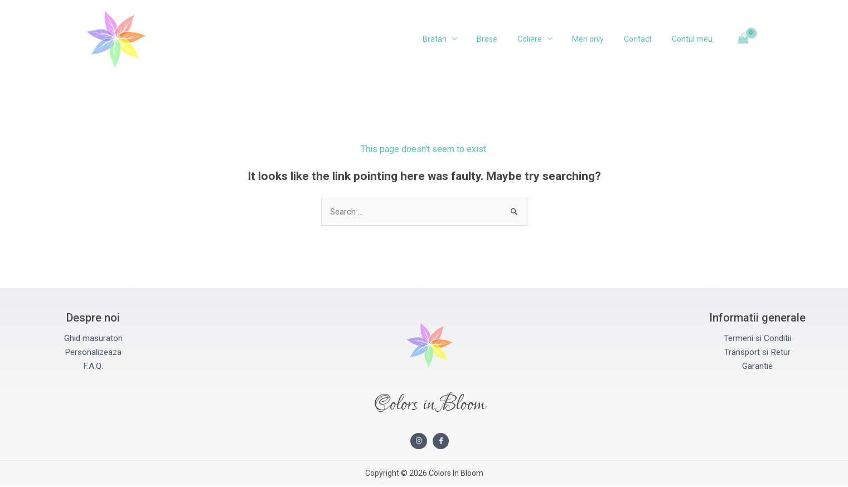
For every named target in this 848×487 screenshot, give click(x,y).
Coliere (545, 39)
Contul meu (694, 39)
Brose (507, 39)
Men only (599, 39)
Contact (644, 39)
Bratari (459, 39)
